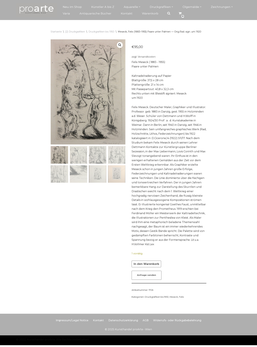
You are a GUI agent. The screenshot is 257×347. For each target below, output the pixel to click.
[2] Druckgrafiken (75, 31)
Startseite (56, 31)
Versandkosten (147, 56)
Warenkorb (150, 13)
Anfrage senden (146, 277)
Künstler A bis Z (102, 7)
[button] (139, 7)
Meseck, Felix (177, 298)
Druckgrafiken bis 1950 (101, 31)
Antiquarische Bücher (95, 13)
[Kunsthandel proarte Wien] (36, 10)
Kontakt (126, 13)
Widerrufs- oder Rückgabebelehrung (177, 322)
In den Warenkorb (146, 265)
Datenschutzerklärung (123, 322)
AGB (146, 322)
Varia (66, 13)
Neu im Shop (72, 7)
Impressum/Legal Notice (71, 322)
